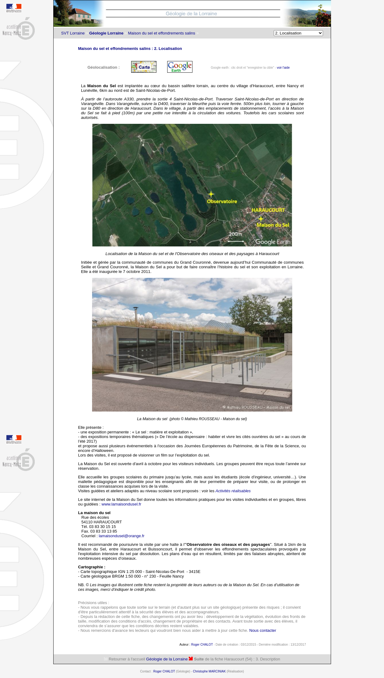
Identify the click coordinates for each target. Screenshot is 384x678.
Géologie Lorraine (106, 33)
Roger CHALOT (202, 644)
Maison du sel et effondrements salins (161, 33)
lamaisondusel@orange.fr (121, 536)
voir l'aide (283, 67)
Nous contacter (262, 630)
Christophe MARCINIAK (209, 671)
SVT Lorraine (73, 33)
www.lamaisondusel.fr (121, 504)
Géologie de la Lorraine (167, 659)
